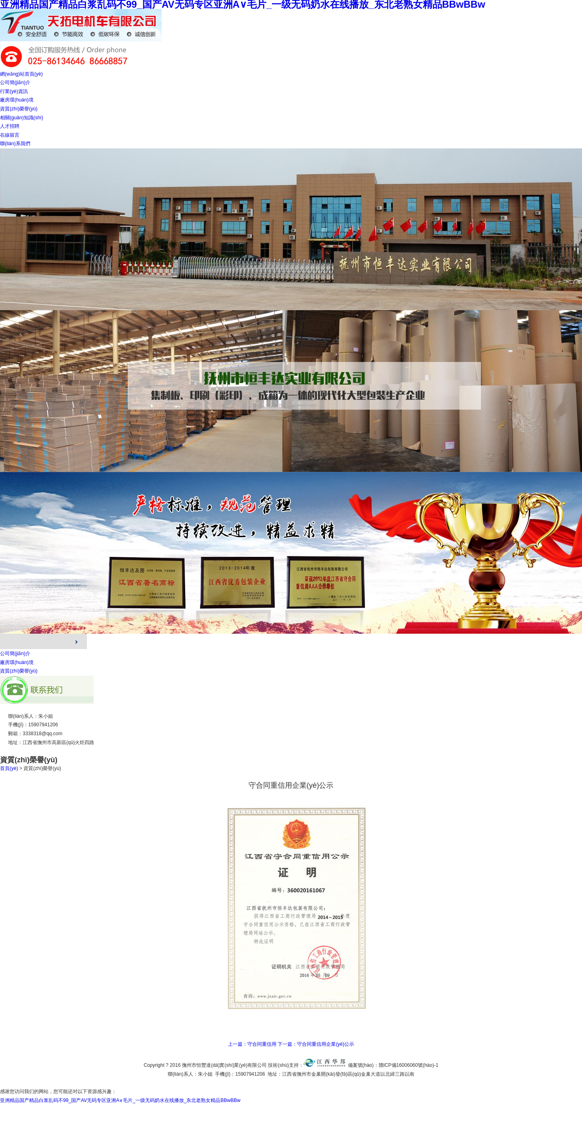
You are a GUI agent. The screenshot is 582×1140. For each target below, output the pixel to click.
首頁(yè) (9, 768)
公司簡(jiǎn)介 (15, 82)
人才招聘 (9, 126)
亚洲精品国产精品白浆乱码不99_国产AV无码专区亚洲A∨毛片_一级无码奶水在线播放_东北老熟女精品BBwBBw (120, 1100)
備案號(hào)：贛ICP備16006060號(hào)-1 (393, 1065)
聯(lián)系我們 (15, 143)
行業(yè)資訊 (14, 91)
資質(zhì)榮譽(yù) (19, 109)
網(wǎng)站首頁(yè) (21, 74)
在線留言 (9, 135)
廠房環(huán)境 (17, 100)
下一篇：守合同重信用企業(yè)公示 (316, 1044)
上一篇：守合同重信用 (252, 1044)
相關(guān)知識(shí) (21, 118)
